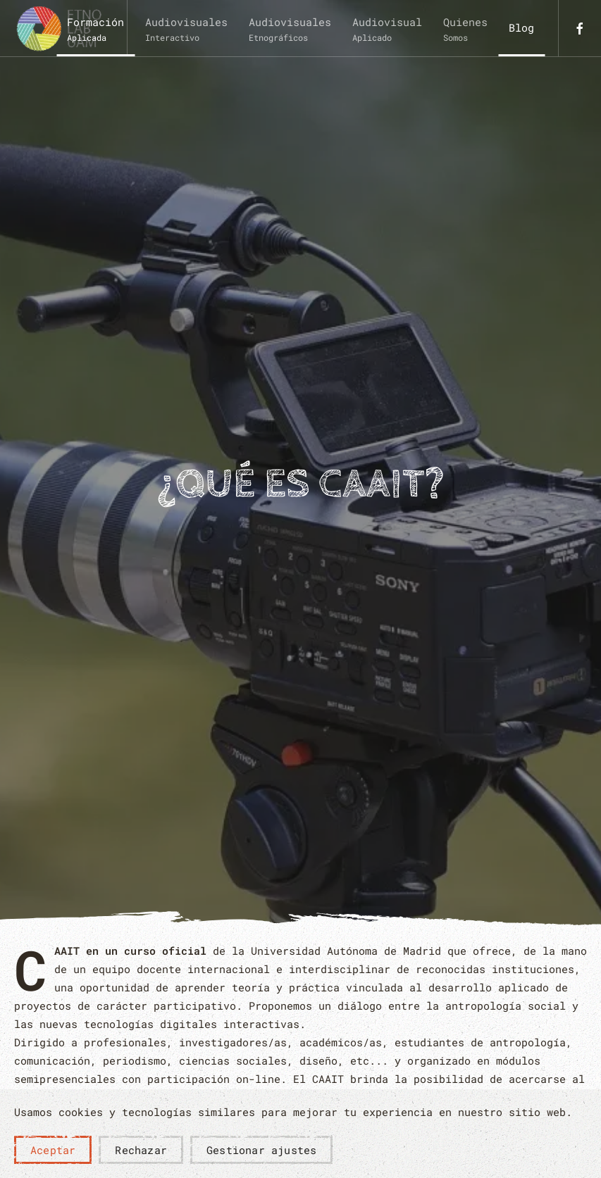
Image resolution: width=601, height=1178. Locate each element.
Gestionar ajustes (261, 1150)
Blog (521, 27)
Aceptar (52, 1150)
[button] (95, 28)
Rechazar (141, 1150)
